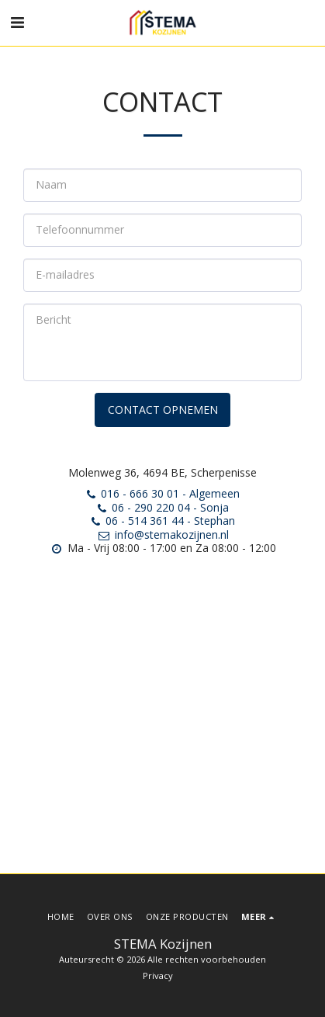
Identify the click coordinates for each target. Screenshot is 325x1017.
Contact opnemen (163, 409)
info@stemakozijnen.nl (163, 534)
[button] (17, 22)
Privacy (158, 975)
